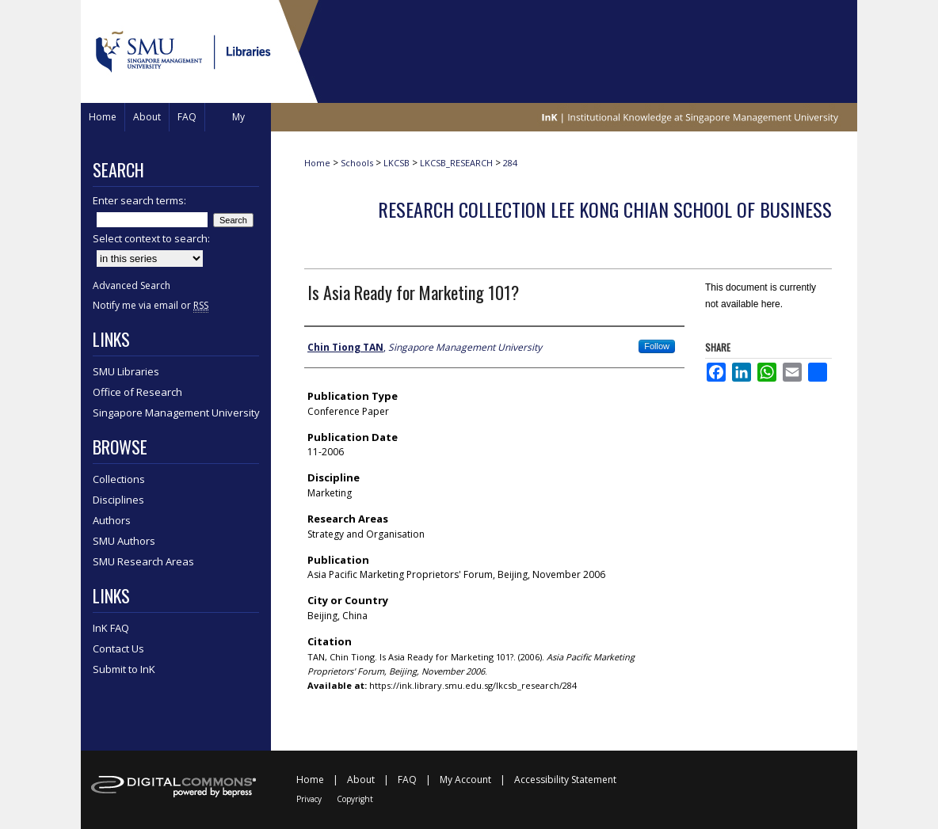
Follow (656, 346)
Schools (357, 163)
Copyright (355, 798)
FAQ (407, 779)
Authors (112, 520)
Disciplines (118, 499)
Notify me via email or (150, 305)
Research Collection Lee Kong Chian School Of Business (605, 209)
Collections (119, 479)
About (361, 779)
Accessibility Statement (565, 779)
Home (317, 163)
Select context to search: (151, 238)
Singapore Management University (176, 412)
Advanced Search (131, 285)
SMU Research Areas (143, 561)
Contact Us (118, 648)
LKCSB (396, 163)
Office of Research (137, 392)
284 (510, 163)
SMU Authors (124, 541)
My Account (465, 779)
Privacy (309, 798)
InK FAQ (111, 628)
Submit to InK (124, 669)
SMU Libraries (126, 371)
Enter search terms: (139, 200)
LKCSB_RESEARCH (456, 163)
